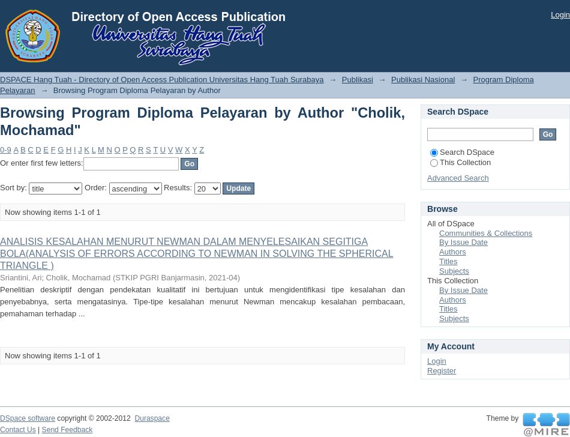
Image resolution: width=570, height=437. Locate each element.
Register (441, 370)
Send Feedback (67, 430)
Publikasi (357, 79)
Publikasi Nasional (423, 79)
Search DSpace (462, 152)
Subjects (454, 271)
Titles (448, 261)
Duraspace (151, 418)
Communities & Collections (485, 233)
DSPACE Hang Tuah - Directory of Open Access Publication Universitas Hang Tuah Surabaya (162, 79)
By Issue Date (463, 242)
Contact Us (18, 430)
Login (560, 14)
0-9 (5, 149)
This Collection (460, 162)
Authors (452, 251)
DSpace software (27, 418)
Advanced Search (458, 177)
